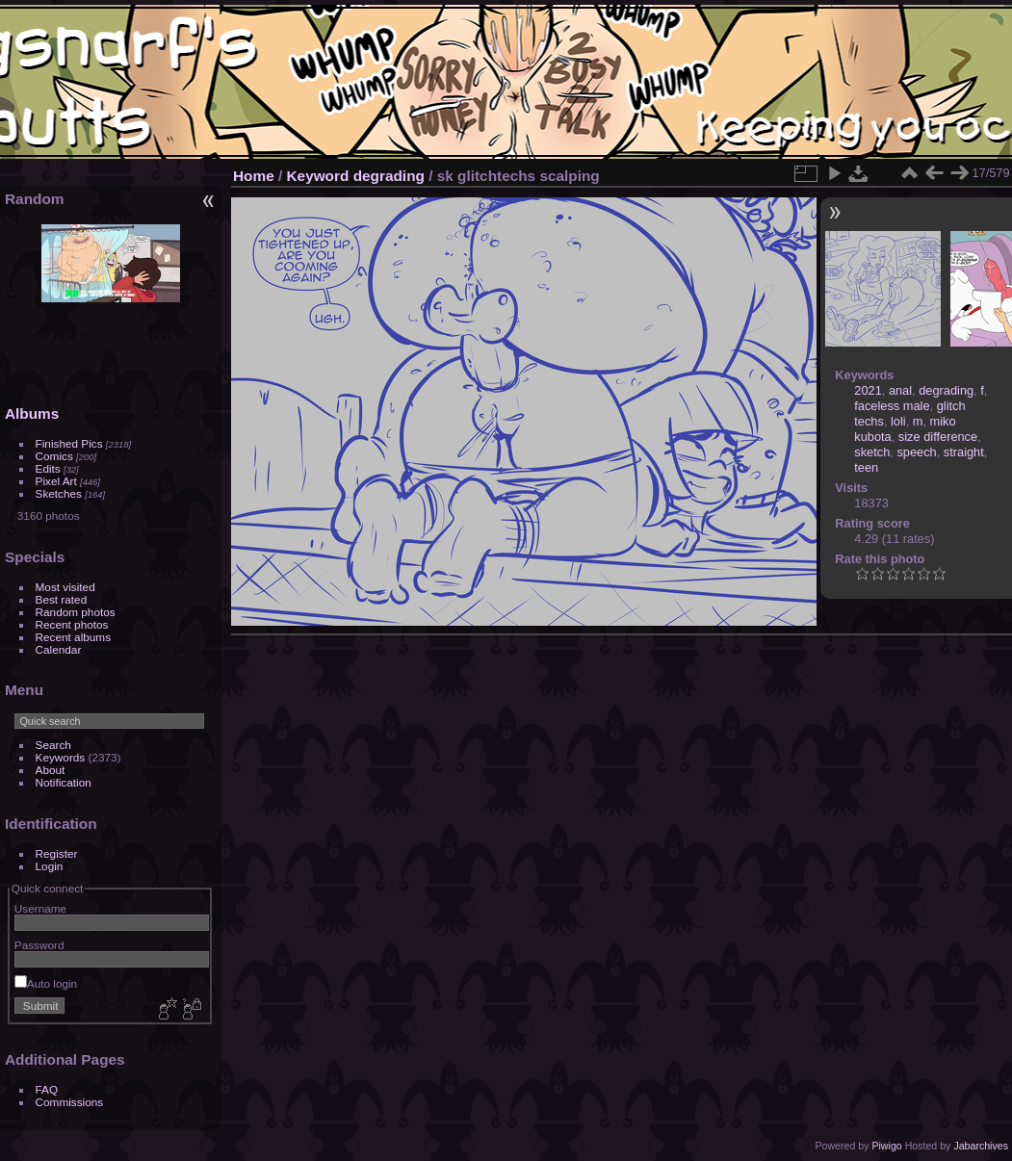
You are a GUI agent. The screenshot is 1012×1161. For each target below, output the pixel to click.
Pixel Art (56, 481)
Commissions (70, 1102)
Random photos (76, 612)
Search (53, 744)
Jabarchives (980, 1145)
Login (50, 866)
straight (964, 452)
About (50, 769)
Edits (48, 468)
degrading (389, 176)
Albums (32, 413)
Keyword (318, 176)
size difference (937, 436)
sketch (872, 452)
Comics (54, 456)
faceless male (891, 406)
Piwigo (886, 1145)
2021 (867, 390)
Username (40, 908)
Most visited (65, 586)
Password (39, 945)
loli (898, 421)
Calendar (59, 649)
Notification (63, 782)
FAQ (47, 1089)
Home (253, 176)
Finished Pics (69, 443)
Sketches (59, 493)
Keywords (61, 757)
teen (866, 467)
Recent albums (73, 637)
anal (900, 390)
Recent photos (72, 624)
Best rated (62, 599)
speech (916, 452)
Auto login (45, 983)
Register (57, 853)
